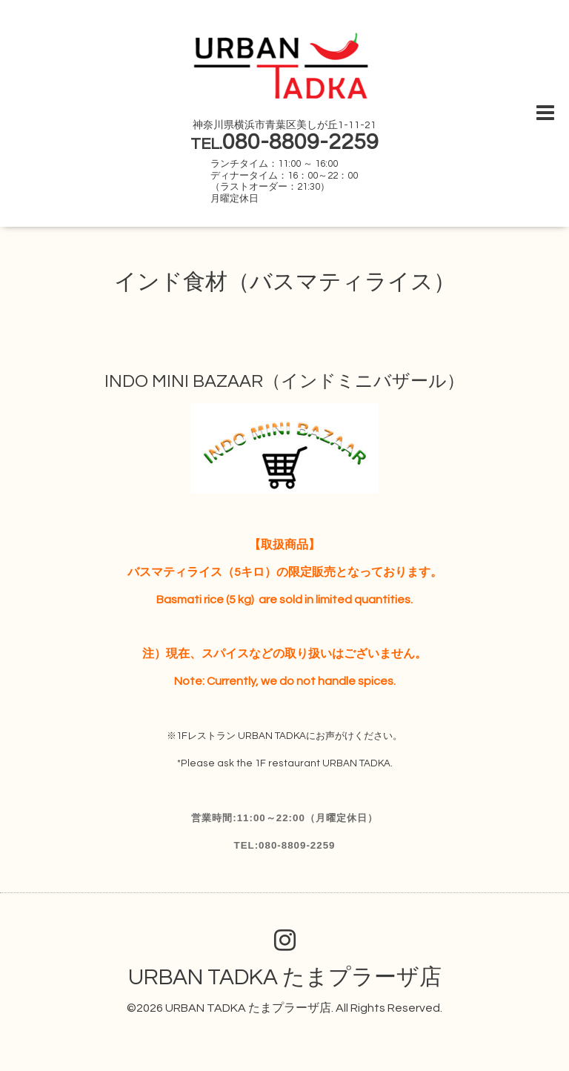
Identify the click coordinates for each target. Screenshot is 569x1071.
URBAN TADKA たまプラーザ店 (285, 977)
